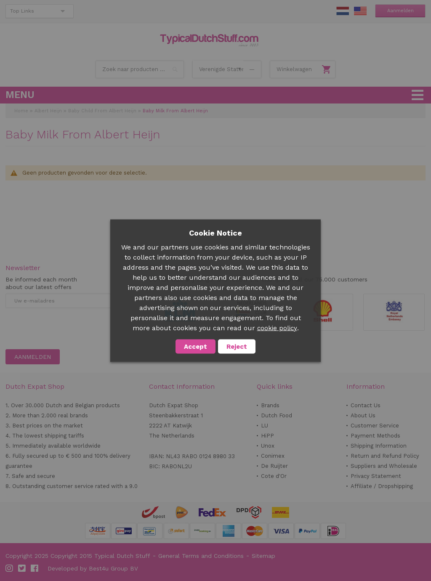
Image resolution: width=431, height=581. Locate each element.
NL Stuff (342, 11)
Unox (267, 446)
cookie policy (277, 328)
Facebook (35, 568)
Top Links (22, 11)
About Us (363, 415)
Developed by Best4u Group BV (93, 568)
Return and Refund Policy (385, 456)
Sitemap (263, 555)
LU (264, 425)
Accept (195, 346)
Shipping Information (379, 446)
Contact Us (365, 405)
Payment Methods (375, 435)
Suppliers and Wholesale (384, 466)
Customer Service (375, 425)
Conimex (273, 456)
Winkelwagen (294, 69)
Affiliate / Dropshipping (382, 486)
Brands (270, 405)
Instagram (9, 568)
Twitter (22, 568)
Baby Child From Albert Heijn (102, 111)
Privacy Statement (376, 476)
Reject (236, 346)
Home (21, 111)
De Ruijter (274, 466)
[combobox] (140, 69)
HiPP (267, 435)
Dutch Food (276, 415)
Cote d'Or (274, 476)
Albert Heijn (48, 111)
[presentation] (69, 328)
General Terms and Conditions (201, 555)
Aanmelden (400, 10)
